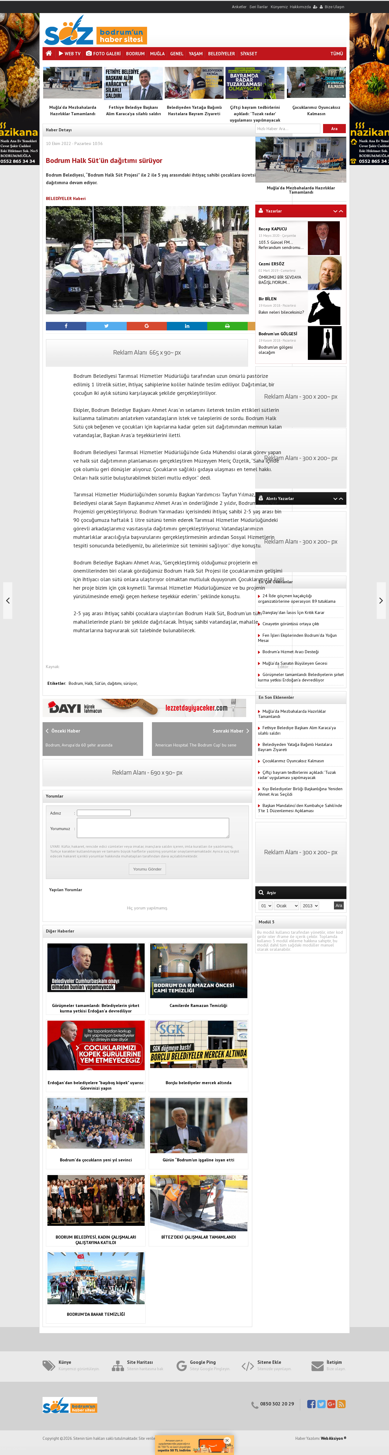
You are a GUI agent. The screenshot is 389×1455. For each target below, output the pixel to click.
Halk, (90, 683)
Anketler (239, 7)
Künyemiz (279, 7)
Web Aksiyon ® (333, 1442)
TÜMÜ (336, 54)
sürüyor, (130, 683)
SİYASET (248, 54)
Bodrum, (77, 683)
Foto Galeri (103, 54)
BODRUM (135, 54)
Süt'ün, (101, 683)
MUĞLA (157, 54)
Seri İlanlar (259, 7)
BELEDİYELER (221, 54)
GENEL (177, 54)
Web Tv (70, 54)
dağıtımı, (115, 683)
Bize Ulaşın (334, 7)
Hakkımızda (300, 7)
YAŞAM (196, 54)
